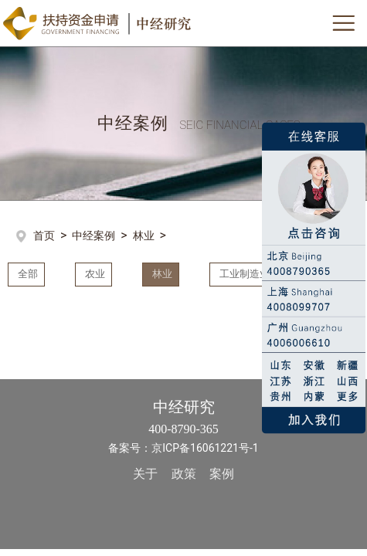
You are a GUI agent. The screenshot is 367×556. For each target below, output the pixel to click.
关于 (145, 472)
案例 (221, 472)
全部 (25, 273)
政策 (184, 472)
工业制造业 (242, 273)
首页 (44, 235)
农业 (93, 273)
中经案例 (93, 235)
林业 (144, 235)
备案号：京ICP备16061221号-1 (183, 446)
